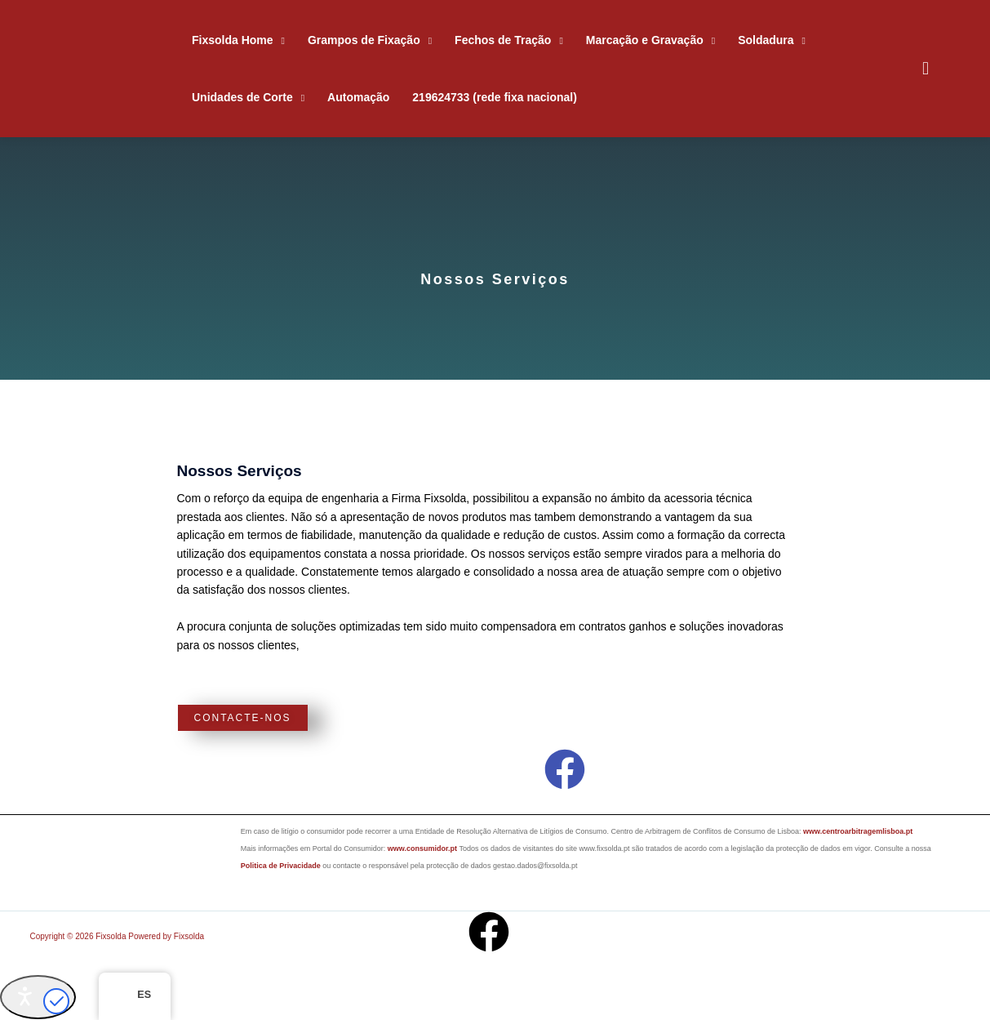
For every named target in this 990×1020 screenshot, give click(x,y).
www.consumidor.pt (423, 848)
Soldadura (765, 40)
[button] (925, 68)
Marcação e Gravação (645, 40)
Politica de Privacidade (281, 866)
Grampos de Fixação (364, 40)
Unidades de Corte (242, 97)
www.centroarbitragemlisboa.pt (857, 831)
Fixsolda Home (232, 40)
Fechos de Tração (503, 40)
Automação (358, 97)
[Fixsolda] (112, 68)
